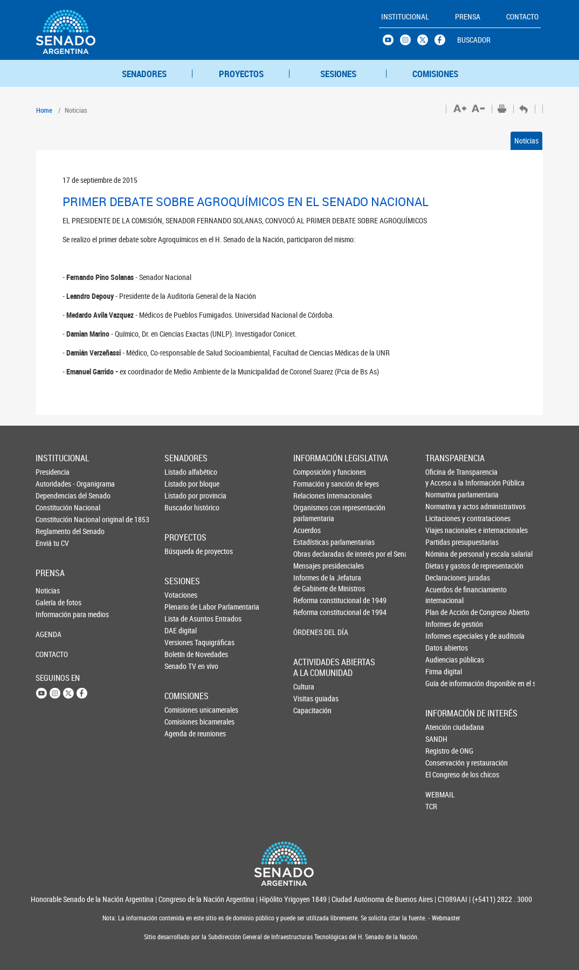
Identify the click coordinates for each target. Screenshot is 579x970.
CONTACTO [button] (522, 16)
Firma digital (443, 671)
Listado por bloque (182, 484)
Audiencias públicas (443, 659)
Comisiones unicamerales (182, 710)
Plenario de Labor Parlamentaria (182, 607)
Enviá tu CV (52, 543)
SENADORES (144, 73)
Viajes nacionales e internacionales (443, 530)
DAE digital (180, 630)
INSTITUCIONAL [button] (405, 16)
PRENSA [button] (467, 16)
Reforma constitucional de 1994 (311, 612)
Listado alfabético (182, 472)
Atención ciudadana (443, 727)
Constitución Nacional (53, 507)
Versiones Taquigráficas (182, 642)
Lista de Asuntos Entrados (182, 618)
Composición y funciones (311, 472)
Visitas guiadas (311, 698)
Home (44, 110)
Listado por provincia (182, 495)
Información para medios (53, 614)
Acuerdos (307, 530)
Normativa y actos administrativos (443, 506)
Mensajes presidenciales (311, 566)
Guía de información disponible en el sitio (443, 683)
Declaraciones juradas (443, 577)
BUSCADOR (474, 40)
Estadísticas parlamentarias (311, 542)
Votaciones (180, 595)
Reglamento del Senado (53, 531)
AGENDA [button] (48, 634)
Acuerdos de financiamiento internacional (443, 594)
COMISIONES (435, 73)
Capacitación (311, 710)
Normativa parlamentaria (443, 494)
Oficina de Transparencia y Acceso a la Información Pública (443, 477)
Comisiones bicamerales (182, 721)
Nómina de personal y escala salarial (443, 554)
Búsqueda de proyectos (182, 551)
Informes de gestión (443, 624)
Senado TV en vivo (182, 666)
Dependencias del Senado (53, 495)
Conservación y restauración (443, 762)
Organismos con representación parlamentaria (311, 512)
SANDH (436, 739)
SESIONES (338, 73)
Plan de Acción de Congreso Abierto (443, 612)
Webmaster (445, 918)
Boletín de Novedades (182, 654)
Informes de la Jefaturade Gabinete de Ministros (311, 582)
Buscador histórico (182, 507)
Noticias (526, 140)
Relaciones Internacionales (311, 495)
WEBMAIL (440, 794)
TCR (431, 806)
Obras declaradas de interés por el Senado (311, 554)
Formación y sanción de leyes (311, 484)
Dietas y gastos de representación (443, 566)
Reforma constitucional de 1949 (311, 600)
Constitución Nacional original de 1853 (53, 519)
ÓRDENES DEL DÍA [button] (311, 632)
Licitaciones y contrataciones (443, 518)
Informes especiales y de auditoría (443, 636)
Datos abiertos (443, 648)
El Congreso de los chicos (443, 774)
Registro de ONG (443, 751)
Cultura (303, 686)
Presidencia (53, 472)
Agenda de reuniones (182, 733)
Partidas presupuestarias (443, 542)
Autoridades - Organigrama (53, 484)
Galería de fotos (53, 602)
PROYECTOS (241, 73)
